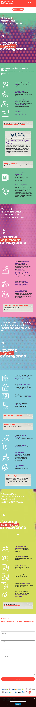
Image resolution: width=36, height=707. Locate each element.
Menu (31, 2)
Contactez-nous (18, 9)
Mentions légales (6, 704)
